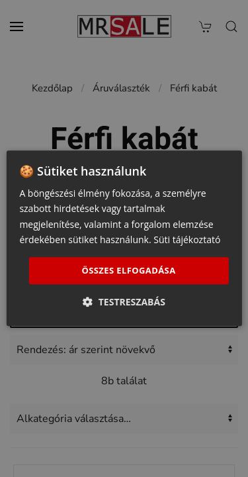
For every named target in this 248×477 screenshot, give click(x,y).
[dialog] (123, 238)
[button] (124, 302)
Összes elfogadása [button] (128, 270)
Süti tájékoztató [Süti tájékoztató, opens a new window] (186, 239)
